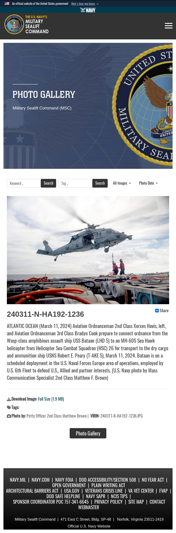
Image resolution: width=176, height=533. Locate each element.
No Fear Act (153, 480)
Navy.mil (18, 480)
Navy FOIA (64, 480)
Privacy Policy (108, 502)
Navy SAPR (95, 496)
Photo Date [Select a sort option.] (147, 183)
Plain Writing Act (108, 485)
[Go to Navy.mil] (88, 10)
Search (48, 183)
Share (162, 310)
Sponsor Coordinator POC (38, 502)
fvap (163, 491)
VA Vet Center (141, 491)
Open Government (69, 485)
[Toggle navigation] (168, 25)
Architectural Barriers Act (32, 491)
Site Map (136, 502)
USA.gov (71, 491)
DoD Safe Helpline (63, 496)
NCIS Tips (119, 496)
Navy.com (41, 480)
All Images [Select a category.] (120, 183)
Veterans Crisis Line (104, 491)
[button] (85, 3)
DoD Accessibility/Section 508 (107, 480)
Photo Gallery (88, 433)
